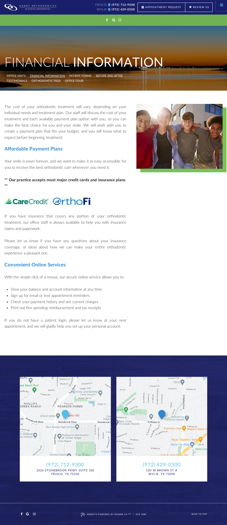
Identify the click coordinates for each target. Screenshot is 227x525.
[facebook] (107, 20)
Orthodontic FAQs (46, 81)
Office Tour (74, 81)
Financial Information (47, 76)
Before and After (109, 76)
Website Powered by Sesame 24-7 (106, 514)
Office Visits (16, 76)
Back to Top (199, 514)
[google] (113, 20)
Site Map (141, 514)
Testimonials (17, 81)
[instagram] (120, 20)
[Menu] (221, 5)
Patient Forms (80, 76)
